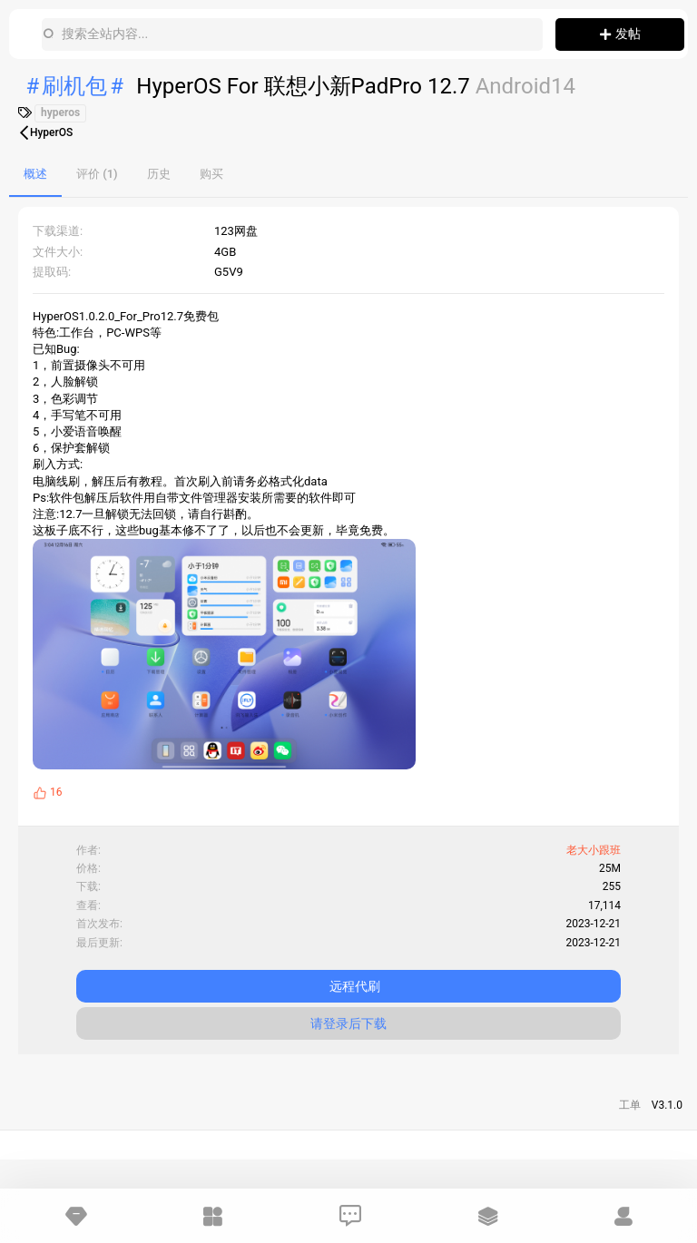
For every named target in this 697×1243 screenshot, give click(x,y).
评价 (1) (97, 174)
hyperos (60, 112)
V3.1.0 (667, 1105)
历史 (159, 174)
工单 (630, 1105)
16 (56, 792)
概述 (35, 174)
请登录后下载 (348, 1023)
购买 (211, 174)
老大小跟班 (593, 850)
